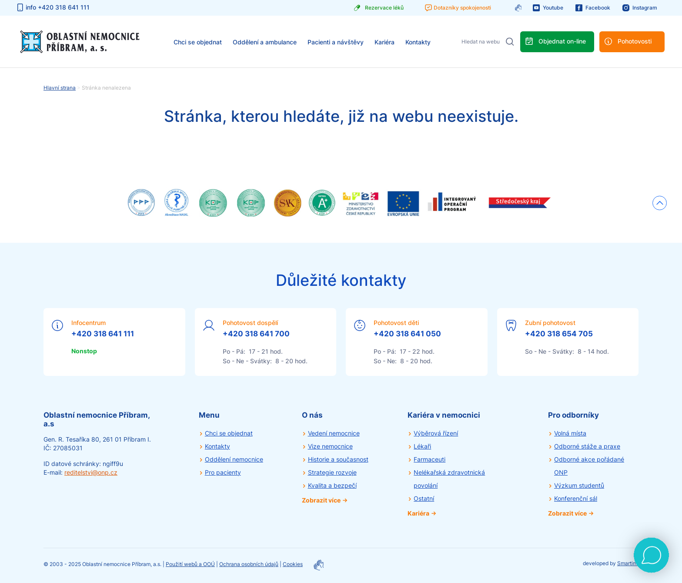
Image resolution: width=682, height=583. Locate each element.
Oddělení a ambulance (265, 42)
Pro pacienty (223, 472)
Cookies (293, 564)
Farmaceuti (429, 459)
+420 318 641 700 (256, 333)
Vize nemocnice (330, 446)
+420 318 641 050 (407, 333)
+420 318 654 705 (559, 333)
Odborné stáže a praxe (587, 446)
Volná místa (570, 433)
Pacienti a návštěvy (336, 42)
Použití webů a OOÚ (190, 564)
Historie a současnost (338, 459)
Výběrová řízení (436, 433)
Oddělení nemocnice (234, 459)
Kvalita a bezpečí (332, 485)
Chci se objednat (198, 42)
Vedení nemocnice (334, 433)
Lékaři (422, 446)
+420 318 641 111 (102, 333)
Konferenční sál (575, 498)
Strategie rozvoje (332, 472)
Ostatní (424, 498)
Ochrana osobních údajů (248, 564)
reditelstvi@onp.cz (90, 472)
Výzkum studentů (579, 485)
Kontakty (418, 42)
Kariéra (384, 42)
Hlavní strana (59, 87)
